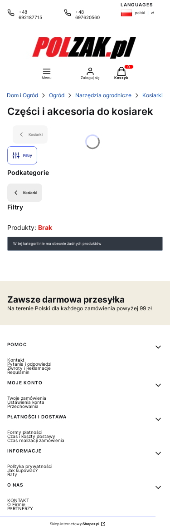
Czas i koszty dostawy (31, 436)
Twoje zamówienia (26, 398)
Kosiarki (152, 95)
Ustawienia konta (25, 402)
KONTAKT (18, 500)
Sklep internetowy (74, 524)
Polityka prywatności (29, 466)
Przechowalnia (23, 406)
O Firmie (16, 504)
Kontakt (15, 360)
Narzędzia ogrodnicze (103, 95)
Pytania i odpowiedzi (29, 364)
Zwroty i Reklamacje (29, 368)
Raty (12, 474)
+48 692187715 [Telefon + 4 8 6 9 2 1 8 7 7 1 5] (30, 14)
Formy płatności (24, 432)
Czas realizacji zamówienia (35, 440)
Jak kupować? (22, 470)
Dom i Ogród (22, 95)
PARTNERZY (20, 508)
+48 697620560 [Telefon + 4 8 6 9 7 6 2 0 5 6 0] (87, 14)
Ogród (56, 95)
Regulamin (18, 372)
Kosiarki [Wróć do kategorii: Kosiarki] (24, 192)
